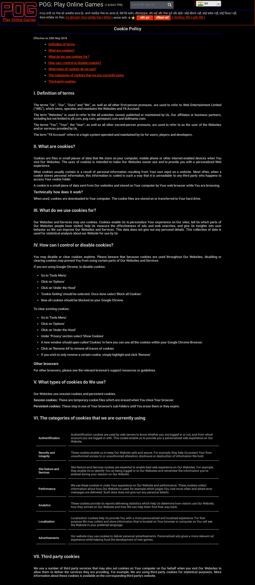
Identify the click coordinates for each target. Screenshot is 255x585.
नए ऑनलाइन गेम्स (75, 17)
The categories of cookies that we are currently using (86, 75)
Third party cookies (62, 81)
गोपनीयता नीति (182, 17)
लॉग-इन (144, 18)
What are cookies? (61, 50)
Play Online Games (19, 19)
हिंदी (203, 4)
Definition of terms (61, 44)
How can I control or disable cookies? (74, 63)
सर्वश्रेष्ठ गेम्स (94, 17)
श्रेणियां (107, 17)
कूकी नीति (197, 17)
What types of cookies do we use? (72, 69)
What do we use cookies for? (68, 56)
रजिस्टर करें (162, 18)
